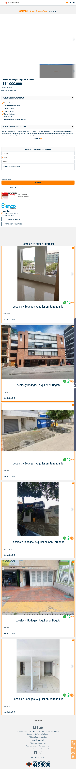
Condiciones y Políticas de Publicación (38, 734)
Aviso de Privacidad (38, 740)
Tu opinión (75, 384)
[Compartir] (73, 3)
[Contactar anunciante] (72, 303)
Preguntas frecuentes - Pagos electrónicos (38, 746)
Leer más (37, 139)
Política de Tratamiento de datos (17, 188)
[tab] (37, 98)
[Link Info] (38, 312)
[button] (38, 98)
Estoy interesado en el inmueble (38, 167)
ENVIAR (38, 183)
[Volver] (3, 2)
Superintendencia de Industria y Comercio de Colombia (38, 749)
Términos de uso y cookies (38, 743)
